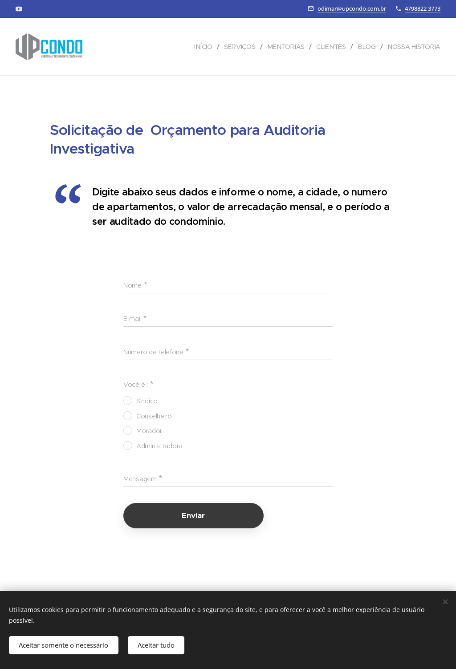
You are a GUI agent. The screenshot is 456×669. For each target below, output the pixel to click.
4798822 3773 (422, 8)
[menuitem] (205, 47)
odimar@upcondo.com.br (352, 8)
